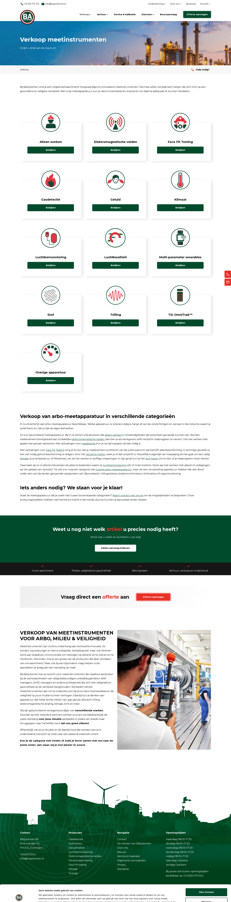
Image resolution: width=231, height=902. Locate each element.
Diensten (148, 14)
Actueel (205, 4)
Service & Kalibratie (125, 14)
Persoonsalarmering (81, 860)
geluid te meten (95, 454)
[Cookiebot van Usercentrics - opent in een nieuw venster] (19, 896)
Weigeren (206, 884)
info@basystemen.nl (53, 4)
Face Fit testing (78, 864)
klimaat (24, 458)
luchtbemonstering (114, 465)
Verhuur (102, 14)
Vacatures (191, 4)
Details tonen (46, 896)
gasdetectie (88, 443)
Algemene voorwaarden (131, 860)
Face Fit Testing (55, 450)
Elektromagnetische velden (85, 856)
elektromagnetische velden (88, 439)
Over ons (176, 4)
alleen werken (113, 435)
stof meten (151, 458)
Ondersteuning (157, 4)
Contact (122, 839)
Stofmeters (75, 843)
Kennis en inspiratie (128, 856)
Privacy (121, 864)
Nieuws (121, 852)
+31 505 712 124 (30, 4)
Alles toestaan (206, 874)
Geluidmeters (77, 847)
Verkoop (85, 14)
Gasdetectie (76, 839)
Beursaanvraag (168, 14)
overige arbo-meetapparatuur (114, 469)
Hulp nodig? (200, 69)
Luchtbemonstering (81, 852)
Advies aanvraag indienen (115, 548)
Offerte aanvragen (197, 14)
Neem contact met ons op (128, 495)
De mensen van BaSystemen (134, 843)
